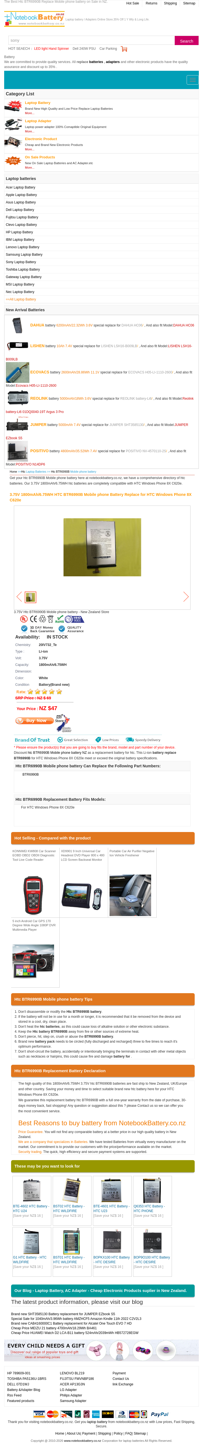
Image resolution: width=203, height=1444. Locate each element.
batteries (96, 62)
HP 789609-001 (19, 1373)
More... (29, 113)
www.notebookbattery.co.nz (82, 1440)
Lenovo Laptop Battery (22, 247)
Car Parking (108, 49)
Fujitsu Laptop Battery (22, 217)
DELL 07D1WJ (18, 1384)
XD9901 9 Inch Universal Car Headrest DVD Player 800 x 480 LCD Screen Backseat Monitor (83, 855)
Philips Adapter (71, 1395)
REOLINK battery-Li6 (136, 398)
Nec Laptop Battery (20, 292)
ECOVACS (39, 372)
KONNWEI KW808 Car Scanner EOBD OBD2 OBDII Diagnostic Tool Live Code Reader (34, 855)
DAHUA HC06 (131, 325)
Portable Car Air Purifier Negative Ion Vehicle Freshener (132, 853)
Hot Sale (132, 3)
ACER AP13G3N (72, 1384)
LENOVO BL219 (72, 1373)
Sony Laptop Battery (21, 262)
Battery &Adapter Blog (23, 1390)
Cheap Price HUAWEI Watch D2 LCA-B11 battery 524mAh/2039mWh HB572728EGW (74, 1333)
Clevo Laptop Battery (21, 225)
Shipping (170, 3)
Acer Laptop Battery (20, 187)
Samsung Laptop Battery (24, 255)
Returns (151, 3)
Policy (118, 1433)
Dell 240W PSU (84, 49)
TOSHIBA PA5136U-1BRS (26, 1379)
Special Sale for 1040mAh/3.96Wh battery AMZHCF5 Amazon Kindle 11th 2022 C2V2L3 (76, 1319)
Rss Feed (14, 1395)
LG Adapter (68, 1390)
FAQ (128, 1433)
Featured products (20, 1401)
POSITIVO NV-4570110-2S (146, 451)
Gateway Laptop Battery (24, 277)
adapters (113, 62)
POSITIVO (39, 450)
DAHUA (37, 325)
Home (13, 471)
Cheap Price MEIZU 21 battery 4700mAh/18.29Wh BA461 (54, 1328)
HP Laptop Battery (19, 232)
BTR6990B (30, 774)
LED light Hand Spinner (51, 49)
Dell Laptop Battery (20, 210)
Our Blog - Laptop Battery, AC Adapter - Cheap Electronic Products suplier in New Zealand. (100, 1290)
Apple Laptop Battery (21, 195)
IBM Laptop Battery (20, 240)
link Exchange (123, 1384)
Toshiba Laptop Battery (23, 269)
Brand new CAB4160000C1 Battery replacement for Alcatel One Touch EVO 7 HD (71, 1323)
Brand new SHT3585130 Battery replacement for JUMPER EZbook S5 (63, 1314)
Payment (119, 1373)
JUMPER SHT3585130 (127, 425)
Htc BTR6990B (60, 471)
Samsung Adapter (73, 1401)
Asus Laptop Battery (21, 202)
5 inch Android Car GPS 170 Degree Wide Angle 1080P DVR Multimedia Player (34, 925)
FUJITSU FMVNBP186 (77, 1379)
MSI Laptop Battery (20, 284)
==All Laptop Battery (21, 299)
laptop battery (97, 1422)
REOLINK (39, 398)
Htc (23, 471)
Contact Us (121, 1379)
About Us (73, 1433)
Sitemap (189, 3)
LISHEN (37, 345)
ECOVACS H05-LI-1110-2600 (150, 372)
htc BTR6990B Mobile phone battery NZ (57, 753)
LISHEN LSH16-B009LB (119, 346)
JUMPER (38, 424)
